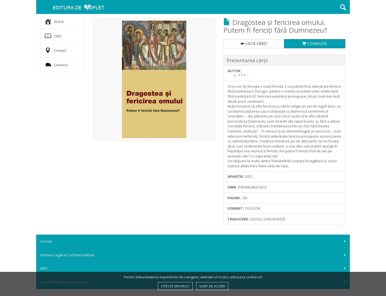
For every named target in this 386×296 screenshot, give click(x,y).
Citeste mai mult (175, 286)
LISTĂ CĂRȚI (253, 43)
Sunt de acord (212, 286)
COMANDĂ (314, 43)
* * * (242, 75)
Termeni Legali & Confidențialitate (193, 255)
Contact (193, 241)
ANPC (193, 268)
